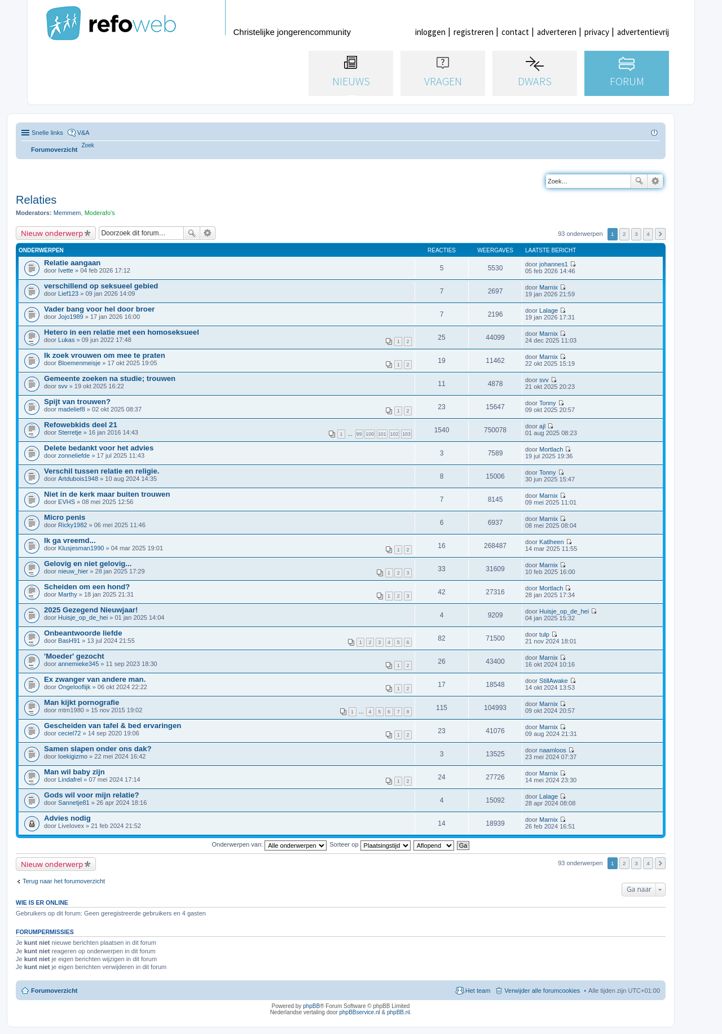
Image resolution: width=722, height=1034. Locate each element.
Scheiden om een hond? (87, 586)
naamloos (552, 750)
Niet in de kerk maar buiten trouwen (107, 494)
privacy (596, 32)
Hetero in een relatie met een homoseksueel (121, 332)
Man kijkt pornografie (81, 702)
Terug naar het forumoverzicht (64, 881)
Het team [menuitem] (478, 990)
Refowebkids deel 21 (80, 424)
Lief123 (68, 293)
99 (359, 434)
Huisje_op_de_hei (83, 617)
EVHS (66, 501)
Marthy (67, 594)
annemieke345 (78, 663)
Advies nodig (67, 818)
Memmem (67, 212)
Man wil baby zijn (74, 772)
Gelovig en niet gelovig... (87, 563)
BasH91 (69, 640)
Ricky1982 (72, 525)
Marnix (548, 287)
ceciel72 (69, 733)
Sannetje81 (74, 802)
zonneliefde (74, 455)
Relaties (36, 200)
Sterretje (70, 432)
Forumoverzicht (54, 990)
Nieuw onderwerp (52, 233)
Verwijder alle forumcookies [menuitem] (542, 990)
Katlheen (551, 541)
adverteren (556, 32)
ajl (542, 426)
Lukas (66, 339)
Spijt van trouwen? (77, 401)
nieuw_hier (73, 571)
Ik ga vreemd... (70, 540)
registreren (474, 32)
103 (406, 434)
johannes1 (553, 264)
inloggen (430, 32)
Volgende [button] (660, 234)
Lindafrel (70, 779)
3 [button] (636, 234)
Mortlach (551, 449)
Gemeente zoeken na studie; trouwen (109, 378)
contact (515, 32)
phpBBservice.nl (359, 1012)
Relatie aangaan (72, 262)
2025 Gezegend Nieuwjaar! (91, 610)
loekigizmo (72, 756)
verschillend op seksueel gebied (101, 286)
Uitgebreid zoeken (655, 181)
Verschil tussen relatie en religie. (102, 471)
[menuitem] (88, 145)
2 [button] (624, 234)
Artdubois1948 (78, 478)
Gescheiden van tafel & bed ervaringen (112, 725)
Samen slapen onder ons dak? (98, 748)
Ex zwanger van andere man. (95, 679)
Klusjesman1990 (81, 548)
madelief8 (71, 409)
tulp (544, 634)
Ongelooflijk (74, 687)
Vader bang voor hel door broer (99, 309)
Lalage (548, 310)
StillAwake (553, 680)
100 (370, 434)
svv (63, 386)
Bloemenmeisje (79, 363)
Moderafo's (100, 212)
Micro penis (64, 517)
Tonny (547, 403)
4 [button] (648, 234)
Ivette (65, 270)
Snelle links (47, 132)
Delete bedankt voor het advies (98, 448)
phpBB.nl (398, 1012)
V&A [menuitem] (83, 132)
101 (382, 434)
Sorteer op (369, 844)
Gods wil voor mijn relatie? (91, 795)
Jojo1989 (70, 316)
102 (394, 434)
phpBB (311, 1006)
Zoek (639, 181)
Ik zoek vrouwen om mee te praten (104, 355)
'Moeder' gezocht (74, 656)
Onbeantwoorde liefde (83, 633)
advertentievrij (643, 32)
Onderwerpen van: (269, 844)
